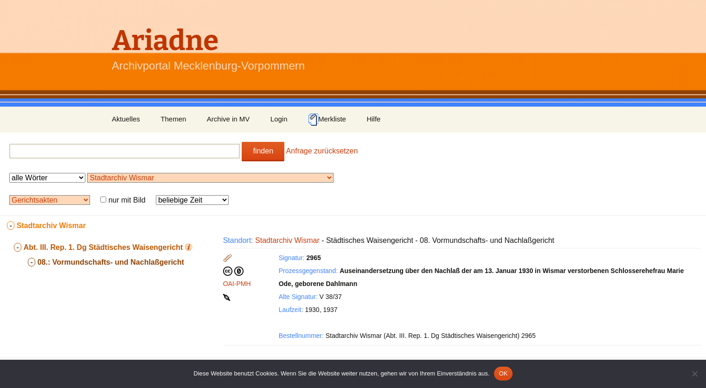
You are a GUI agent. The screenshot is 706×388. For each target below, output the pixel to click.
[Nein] (694, 373)
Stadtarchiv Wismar (287, 240)
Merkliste (327, 120)
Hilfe (373, 119)
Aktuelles (126, 119)
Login (279, 119)
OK (503, 373)
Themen (173, 119)
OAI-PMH (237, 283)
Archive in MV (228, 119)
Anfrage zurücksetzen (322, 151)
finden (263, 151)
